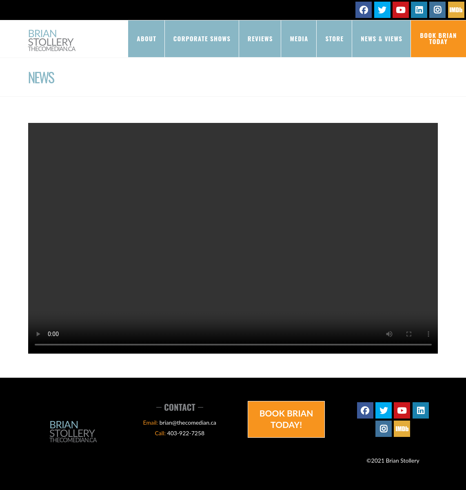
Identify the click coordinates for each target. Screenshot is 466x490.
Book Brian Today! (286, 418)
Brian (51, 40)
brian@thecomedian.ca (188, 422)
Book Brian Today (438, 38)
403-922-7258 (186, 433)
